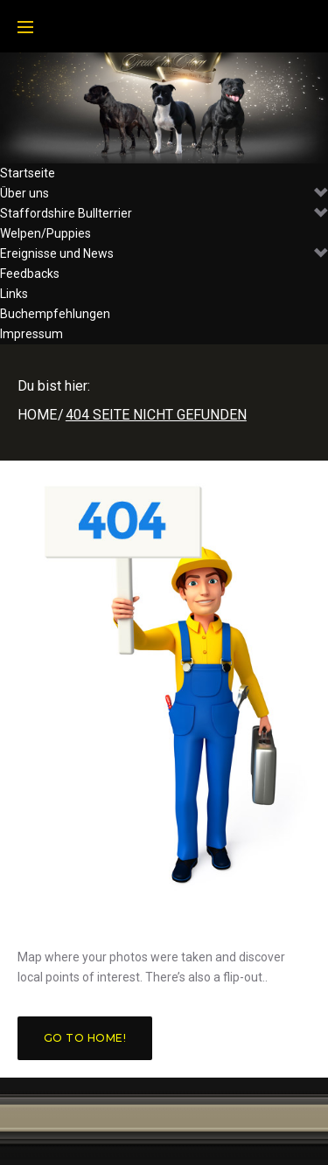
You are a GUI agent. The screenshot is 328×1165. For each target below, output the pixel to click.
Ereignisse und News (164, 253)
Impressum (31, 334)
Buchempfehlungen (55, 314)
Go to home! (85, 1037)
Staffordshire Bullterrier (164, 213)
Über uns (164, 193)
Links (14, 294)
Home (37, 414)
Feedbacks (29, 274)
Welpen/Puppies (45, 233)
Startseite (27, 173)
